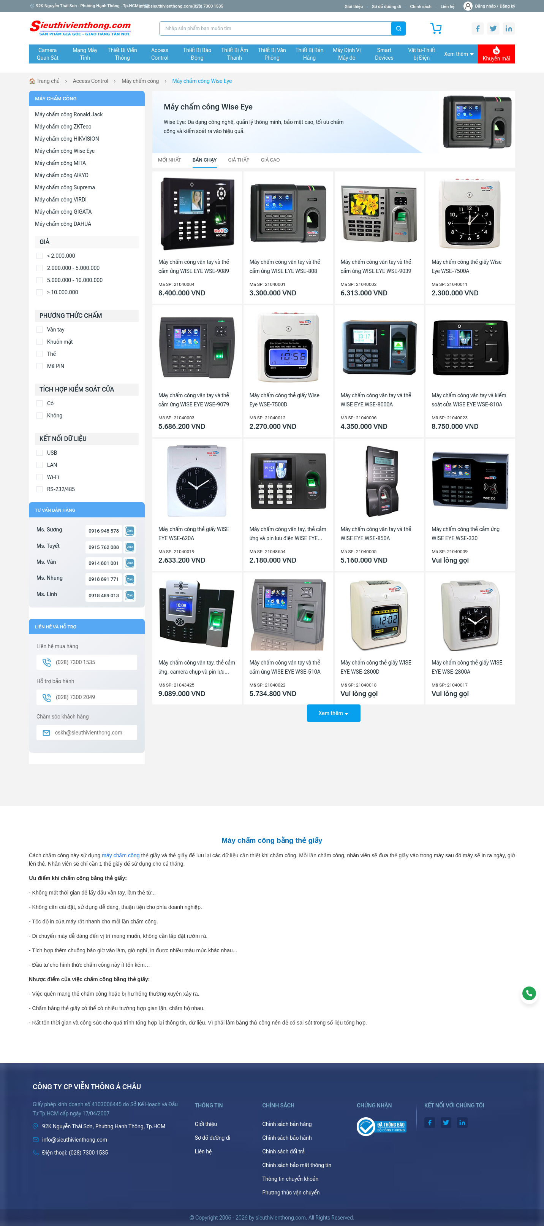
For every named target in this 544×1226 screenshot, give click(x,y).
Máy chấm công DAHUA (63, 224)
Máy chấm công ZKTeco (63, 127)
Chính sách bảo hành (287, 1138)
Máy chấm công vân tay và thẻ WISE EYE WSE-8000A (376, 400)
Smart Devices (384, 54)
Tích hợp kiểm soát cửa (77, 389)
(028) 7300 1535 (228, 6)
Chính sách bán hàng (287, 1124)
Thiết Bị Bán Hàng (310, 54)
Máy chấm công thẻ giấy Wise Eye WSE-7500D (284, 400)
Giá (44, 242)
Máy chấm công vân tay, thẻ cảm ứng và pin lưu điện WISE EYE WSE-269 (288, 534)
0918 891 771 (104, 579)
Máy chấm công (141, 81)
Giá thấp (239, 160)
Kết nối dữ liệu (63, 439)
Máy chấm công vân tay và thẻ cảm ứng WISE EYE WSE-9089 (193, 266)
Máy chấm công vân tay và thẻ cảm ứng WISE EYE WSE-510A (285, 667)
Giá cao (270, 160)
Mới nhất (169, 160)
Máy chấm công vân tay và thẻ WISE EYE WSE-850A (376, 533)
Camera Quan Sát (48, 54)
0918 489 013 (104, 595)
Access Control (159, 54)
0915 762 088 (104, 547)
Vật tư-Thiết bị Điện (421, 54)
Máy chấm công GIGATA (63, 212)
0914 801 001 (104, 563)
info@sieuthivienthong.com (174, 6)
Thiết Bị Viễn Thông (122, 54)
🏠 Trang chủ (44, 81)
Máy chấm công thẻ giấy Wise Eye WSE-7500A (466, 266)
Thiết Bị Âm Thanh (234, 54)
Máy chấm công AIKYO (62, 175)
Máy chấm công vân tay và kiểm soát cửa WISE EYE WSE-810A (469, 400)
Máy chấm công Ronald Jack (69, 114)
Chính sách (420, 6)
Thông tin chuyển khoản (290, 1179)
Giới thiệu (354, 6)
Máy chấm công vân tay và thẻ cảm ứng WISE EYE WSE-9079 (193, 400)
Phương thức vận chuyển (290, 1193)
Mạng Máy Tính (85, 54)
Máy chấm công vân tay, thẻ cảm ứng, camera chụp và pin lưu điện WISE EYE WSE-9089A (196, 668)
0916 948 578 (104, 531)
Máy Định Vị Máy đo (347, 54)
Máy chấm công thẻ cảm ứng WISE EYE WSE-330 (466, 533)
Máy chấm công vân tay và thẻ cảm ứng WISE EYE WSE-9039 (376, 266)
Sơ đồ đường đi (386, 6)
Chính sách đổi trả (283, 1151)
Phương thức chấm (71, 315)
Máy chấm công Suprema (65, 187)
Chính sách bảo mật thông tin (296, 1165)
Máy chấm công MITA (60, 163)
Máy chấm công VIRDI (61, 200)
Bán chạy (205, 160)
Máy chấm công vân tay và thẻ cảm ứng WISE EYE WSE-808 (285, 266)
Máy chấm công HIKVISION (67, 139)
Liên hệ (448, 6)
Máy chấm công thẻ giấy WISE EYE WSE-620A (193, 533)
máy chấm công (120, 855)
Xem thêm (459, 54)
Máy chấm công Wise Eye (202, 81)
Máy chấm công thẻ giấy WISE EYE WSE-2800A (467, 667)
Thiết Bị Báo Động (197, 54)
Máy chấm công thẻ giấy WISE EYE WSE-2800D (376, 667)
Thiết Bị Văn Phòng (272, 54)
